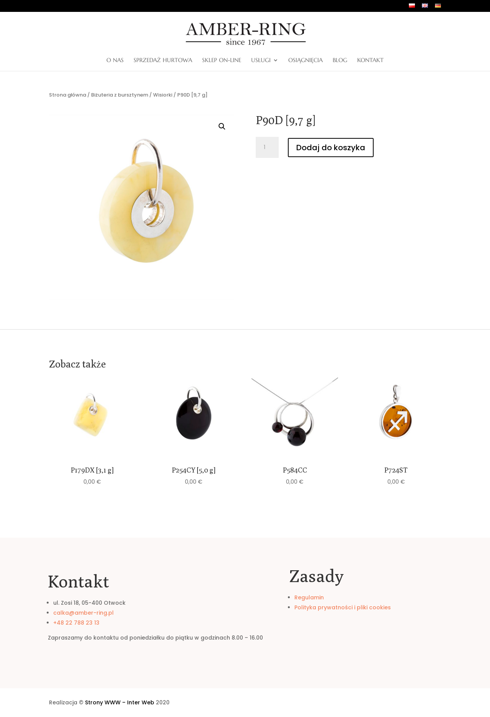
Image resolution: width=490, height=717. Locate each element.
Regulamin (309, 597)
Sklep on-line (221, 60)
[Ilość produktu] (267, 147)
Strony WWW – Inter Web (119, 702)
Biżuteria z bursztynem (119, 94)
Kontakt (370, 60)
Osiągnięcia (305, 60)
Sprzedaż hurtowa (163, 60)
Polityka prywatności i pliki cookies (342, 607)
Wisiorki (162, 94)
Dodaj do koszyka (330, 147)
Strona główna (67, 94)
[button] (222, 126)
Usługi (261, 60)
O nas (115, 60)
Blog (340, 60)
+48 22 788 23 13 (76, 623)
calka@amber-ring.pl (83, 613)
